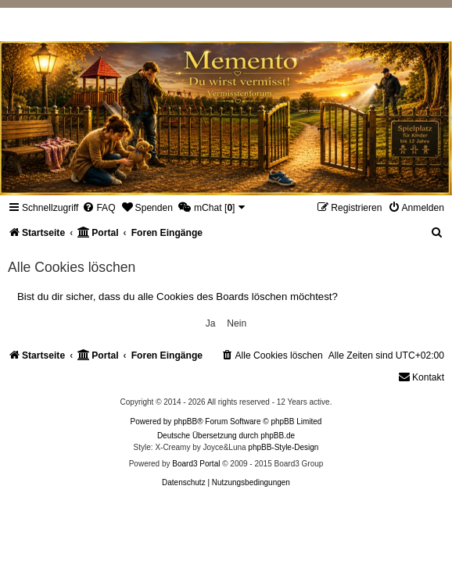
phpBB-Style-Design (283, 447)
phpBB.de (277, 435)
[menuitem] (98, 207)
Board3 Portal (196, 463)
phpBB (185, 421)
